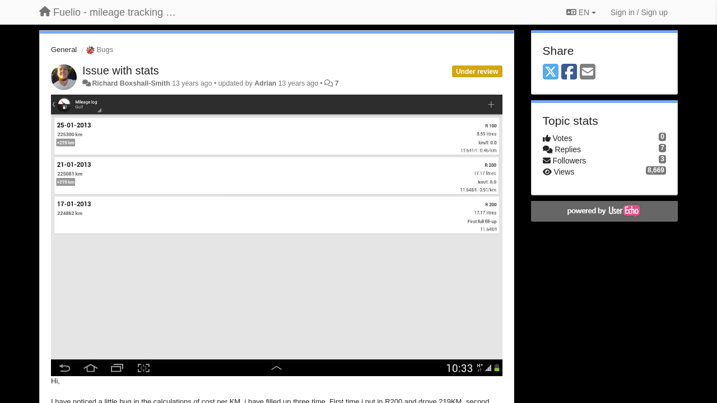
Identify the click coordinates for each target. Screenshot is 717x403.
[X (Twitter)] (550, 72)
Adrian (265, 83)
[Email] (587, 72)
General (64, 49)
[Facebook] (569, 72)
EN (581, 12)
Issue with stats (120, 70)
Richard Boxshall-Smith (131, 83)
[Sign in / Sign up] (639, 12)
